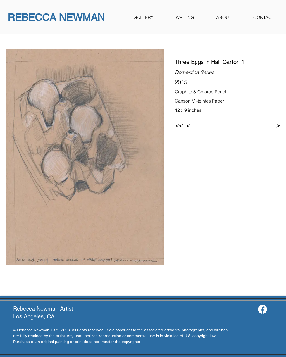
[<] (197, 125)
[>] (270, 125)
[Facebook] (262, 309)
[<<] (179, 125)
